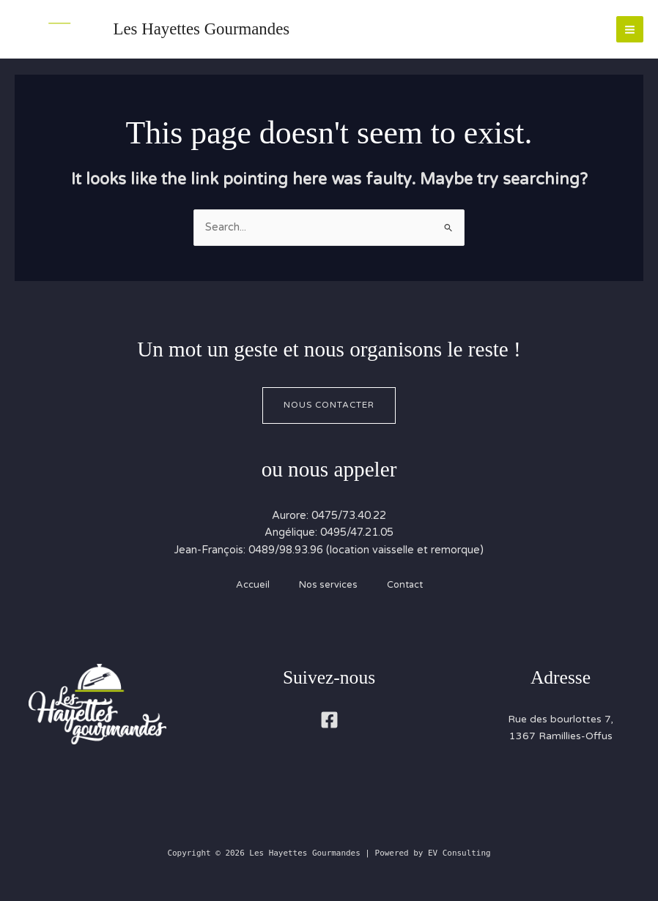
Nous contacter (329, 405)
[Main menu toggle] (629, 29)
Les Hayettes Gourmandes (202, 29)
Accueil (253, 585)
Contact (405, 585)
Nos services (328, 585)
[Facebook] (329, 720)
